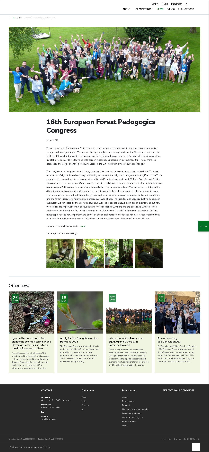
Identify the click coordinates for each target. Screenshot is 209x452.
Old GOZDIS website (192, 439)
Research (126, 405)
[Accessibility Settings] (203, 226)
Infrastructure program (132, 417)
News (160, 9)
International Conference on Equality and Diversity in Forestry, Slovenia (126, 341)
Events (170, 9)
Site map (177, 439)
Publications (186, 9)
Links (165, 4)
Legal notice (167, 439)
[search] (198, 4)
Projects (176, 4)
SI (187, 4)
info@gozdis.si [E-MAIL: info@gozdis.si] (48, 418)
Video (155, 4)
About (126, 9)
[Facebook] (192, 4)
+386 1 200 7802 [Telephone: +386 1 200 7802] (50, 407)
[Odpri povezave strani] (198, 9)
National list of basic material (135, 409)
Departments (143, 9)
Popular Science (129, 421)
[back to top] (196, 447)
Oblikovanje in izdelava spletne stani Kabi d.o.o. (30, 447)
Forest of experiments (131, 413)
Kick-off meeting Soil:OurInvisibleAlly (169, 339)
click (83, 225)
